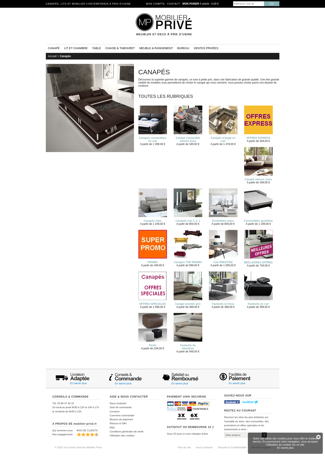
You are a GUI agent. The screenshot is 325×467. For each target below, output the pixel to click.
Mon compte (155, 3)
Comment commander (122, 415)
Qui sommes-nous (62, 430)
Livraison (115, 411)
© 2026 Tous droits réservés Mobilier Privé (78, 447)
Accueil (52, 56)
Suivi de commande (121, 407)
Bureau (183, 48)
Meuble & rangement (156, 48)
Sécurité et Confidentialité (232, 447)
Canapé (54, 48)
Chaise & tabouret (120, 48)
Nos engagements (62, 434)
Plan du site (184, 447)
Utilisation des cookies (122, 435)
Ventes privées (206, 48)
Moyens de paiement (121, 419)
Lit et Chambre (76, 48)
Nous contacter (118, 403)
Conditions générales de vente (127, 431)
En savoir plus (285, 447)
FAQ (112, 427)
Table (96, 48)
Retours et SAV (118, 423)
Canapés (65, 56)
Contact (173, 3)
